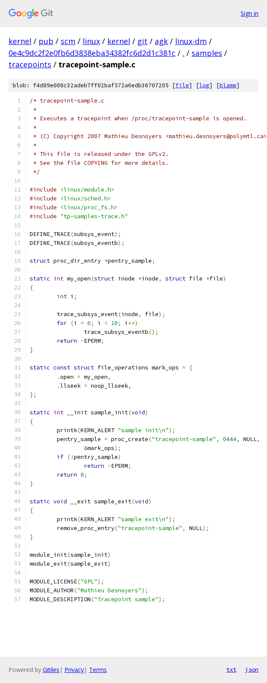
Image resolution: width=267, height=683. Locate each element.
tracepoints (29, 64)
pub (46, 41)
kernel (19, 41)
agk (161, 41)
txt (231, 669)
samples (207, 53)
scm (68, 41)
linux (91, 41)
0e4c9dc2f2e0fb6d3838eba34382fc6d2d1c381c (91, 53)
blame (228, 85)
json (252, 669)
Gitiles (51, 670)
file (182, 85)
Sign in (250, 13)
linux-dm (191, 41)
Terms (98, 670)
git (142, 41)
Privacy (74, 670)
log (204, 85)
